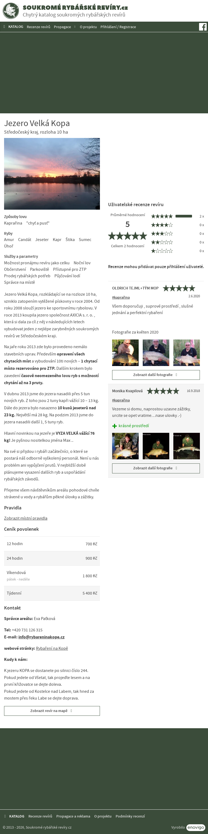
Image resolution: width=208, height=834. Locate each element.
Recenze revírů (38, 26)
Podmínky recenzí (130, 816)
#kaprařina (121, 297)
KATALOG (12, 26)
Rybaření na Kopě (52, 648)
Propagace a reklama (73, 816)
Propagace (62, 26)
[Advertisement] (104, 73)
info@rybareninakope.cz (41, 637)
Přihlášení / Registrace (118, 26)
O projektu (88, 26)
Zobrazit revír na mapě (52, 710)
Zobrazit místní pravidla (25, 518)
